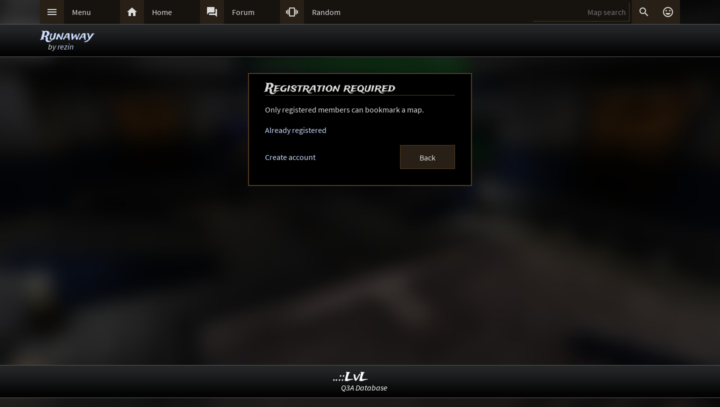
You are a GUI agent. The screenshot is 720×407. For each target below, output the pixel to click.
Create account (290, 157)
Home (162, 12)
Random (326, 12)
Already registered (295, 130)
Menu (81, 12)
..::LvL (351, 377)
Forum (243, 12)
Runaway (67, 36)
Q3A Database (364, 387)
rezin (66, 47)
